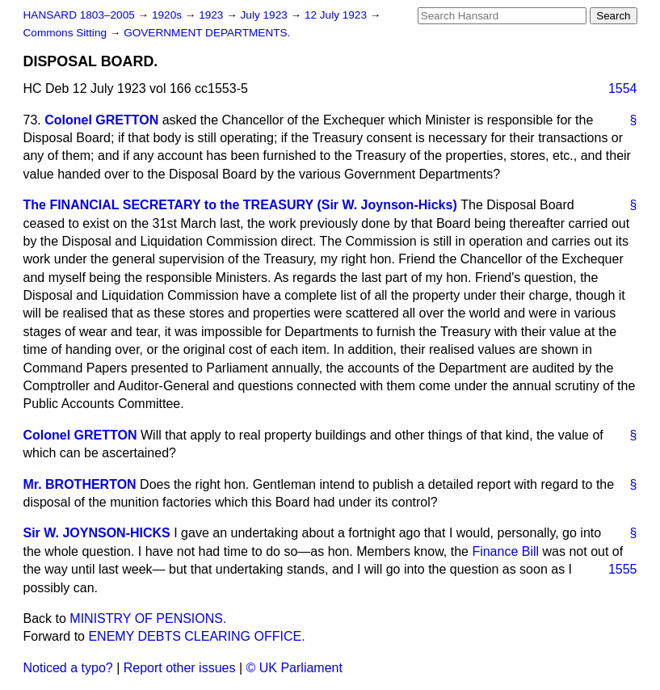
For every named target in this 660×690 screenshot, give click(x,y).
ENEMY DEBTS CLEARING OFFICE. (196, 636)
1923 (212, 15)
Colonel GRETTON (101, 120)
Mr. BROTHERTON (80, 484)
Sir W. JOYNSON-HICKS (96, 533)
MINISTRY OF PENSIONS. (147, 618)
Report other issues (180, 668)
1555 (622, 569)
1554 (622, 88)
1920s (168, 15)
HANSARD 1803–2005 (79, 15)
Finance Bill (505, 551)
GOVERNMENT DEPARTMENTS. (207, 33)
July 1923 (266, 15)
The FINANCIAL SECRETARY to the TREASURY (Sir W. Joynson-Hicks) (240, 205)
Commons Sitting (66, 33)
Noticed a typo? (68, 668)
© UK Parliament (294, 668)
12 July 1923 (337, 15)
